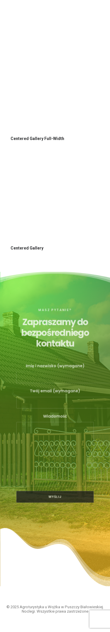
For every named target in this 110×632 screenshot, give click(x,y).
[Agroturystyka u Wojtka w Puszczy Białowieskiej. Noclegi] (36, 15)
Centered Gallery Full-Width (37, 138)
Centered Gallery (27, 248)
